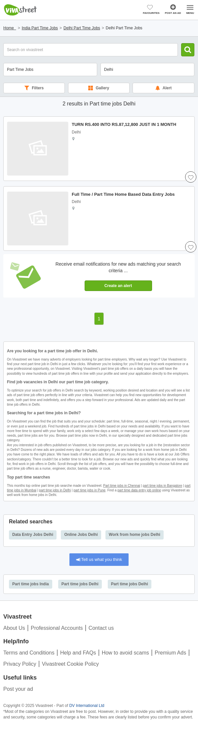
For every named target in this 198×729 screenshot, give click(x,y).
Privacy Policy (19, 664)
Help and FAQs (78, 653)
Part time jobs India (30, 584)
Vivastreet (20, 9)
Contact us (101, 628)
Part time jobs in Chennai (121, 485)
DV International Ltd (86, 705)
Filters (34, 88)
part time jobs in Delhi (55, 490)
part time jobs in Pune (89, 490)
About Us (14, 628)
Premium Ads (170, 653)
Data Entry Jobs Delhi (32, 534)
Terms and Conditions (29, 653)
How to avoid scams (125, 653)
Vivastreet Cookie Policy (70, 664)
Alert (163, 88)
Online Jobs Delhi (81, 534)
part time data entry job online (139, 490)
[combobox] (147, 69)
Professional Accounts (57, 628)
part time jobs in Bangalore (162, 485)
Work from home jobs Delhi (134, 534)
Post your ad (18, 689)
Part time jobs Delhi (80, 584)
